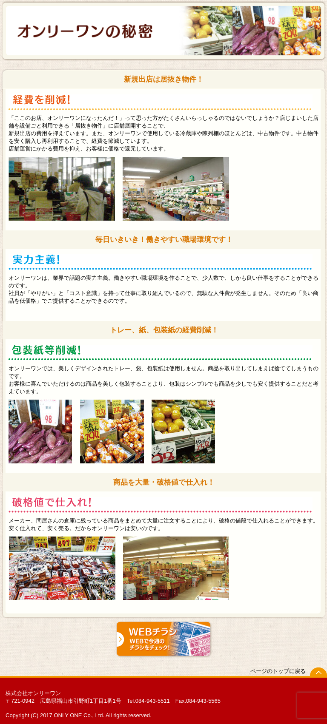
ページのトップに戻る (278, 671)
